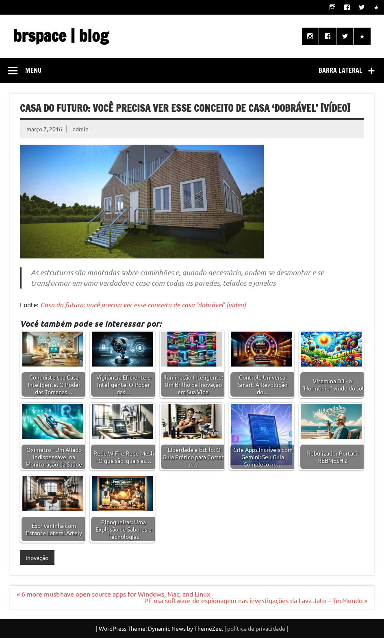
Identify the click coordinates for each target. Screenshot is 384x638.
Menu (33, 70)
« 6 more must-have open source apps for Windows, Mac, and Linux (113, 594)
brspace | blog (60, 35)
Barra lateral (340, 70)
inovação (37, 557)
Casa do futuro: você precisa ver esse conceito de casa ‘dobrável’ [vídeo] (143, 304)
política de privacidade (256, 628)
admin (81, 128)
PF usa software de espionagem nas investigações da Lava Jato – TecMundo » (255, 600)
